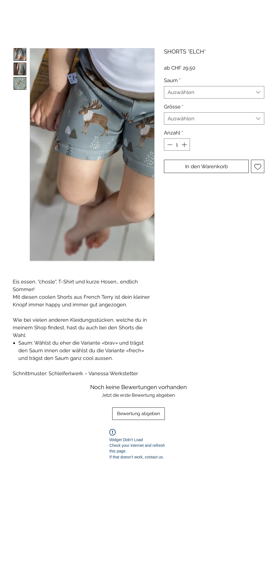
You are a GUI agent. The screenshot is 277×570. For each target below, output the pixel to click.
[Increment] (184, 144)
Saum (172, 80)
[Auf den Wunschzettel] (257, 166)
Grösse (173, 107)
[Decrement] (169, 144)
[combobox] (214, 92)
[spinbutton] (177, 144)
